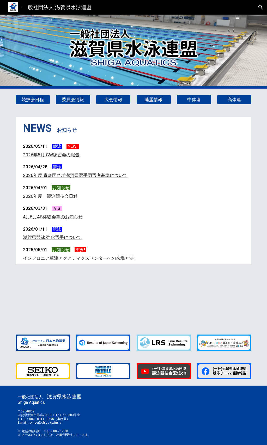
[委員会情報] (73, 99)
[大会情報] (113, 99)
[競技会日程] (33, 99)
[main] (134, 128)
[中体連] (194, 99)
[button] (260, 7)
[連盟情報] (154, 99)
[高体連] (234, 99)
